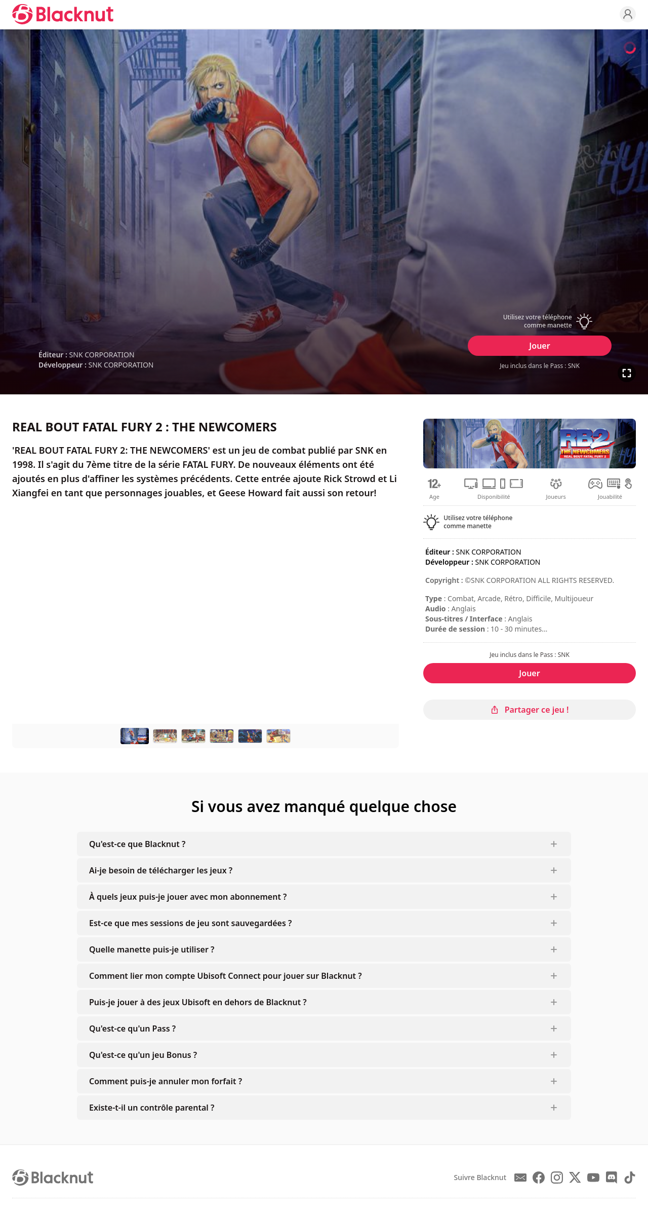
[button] (539, 321)
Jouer (539, 345)
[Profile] (628, 14)
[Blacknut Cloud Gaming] (62, 14)
